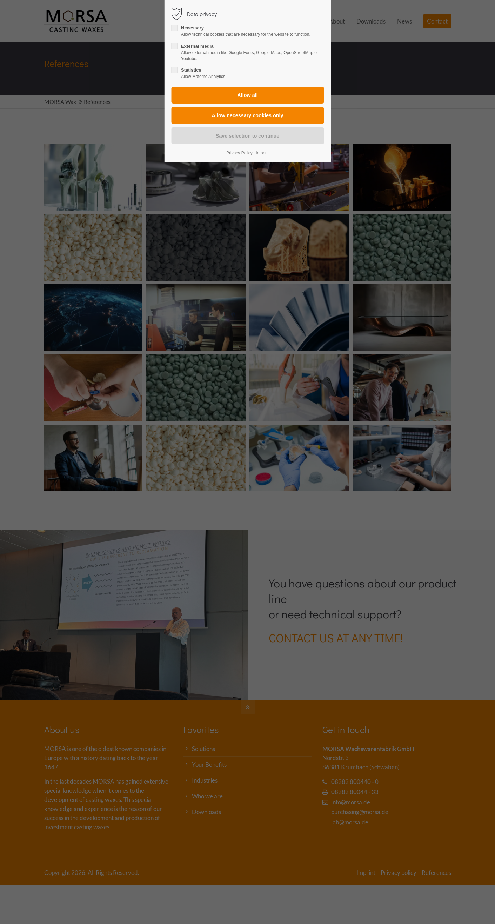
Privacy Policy (239, 153)
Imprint (262, 153)
